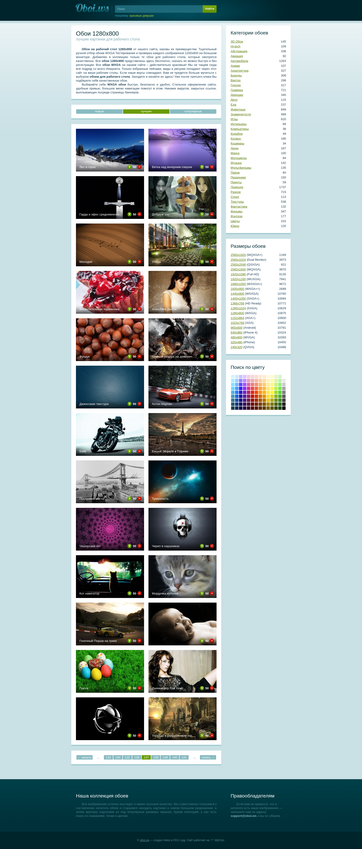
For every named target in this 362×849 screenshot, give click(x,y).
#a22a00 (256, 400)
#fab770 (260, 384)
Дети (234, 99)
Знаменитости (241, 114)
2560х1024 (238, 259)
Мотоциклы (239, 158)
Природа (237, 187)
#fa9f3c (260, 388)
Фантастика (239, 206)
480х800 (236, 337)
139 (165, 757)
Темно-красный (252, 408)
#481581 (244, 400)
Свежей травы (280, 404)
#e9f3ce (276, 376)
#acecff (233, 380)
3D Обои (237, 41)
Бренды (236, 75)
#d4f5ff (233, 376)
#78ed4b (280, 388)
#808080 (284, 392)
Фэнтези (236, 216)
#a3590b (260, 400)
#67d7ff (233, 388)
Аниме (235, 65)
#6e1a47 (248, 400)
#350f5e (244, 404)
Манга (235, 153)
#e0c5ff (244, 376)
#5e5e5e (284, 396)
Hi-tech (235, 46)
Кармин (252, 400)
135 (127, 757)
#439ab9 (233, 396)
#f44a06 (256, 392)
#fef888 (272, 384)
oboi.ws (144, 840)
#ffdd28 (268, 396)
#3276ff (236, 392)
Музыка (236, 163)
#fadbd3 (256, 376)
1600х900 (237, 289)
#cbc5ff (240, 376)
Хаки (272, 408)
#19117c (240, 400)
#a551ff (244, 384)
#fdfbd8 (272, 376)
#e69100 (264, 396)
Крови (252, 396)
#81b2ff (236, 384)
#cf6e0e (260, 396)
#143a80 (236, 404)
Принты (236, 182)
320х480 (236, 342)
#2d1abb (240, 392)
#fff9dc (268, 376)
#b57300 (264, 400)
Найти (209, 8)
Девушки (237, 95)
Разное (236, 192)
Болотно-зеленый (276, 408)
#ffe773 (268, 388)
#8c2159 (248, 396)
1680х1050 (238, 284)
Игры (234, 119)
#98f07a (280, 384)
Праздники (238, 177)
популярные (193, 111)
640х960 (236, 332)
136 (136, 757)
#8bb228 (276, 396)
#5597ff (236, 388)
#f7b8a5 (256, 380)
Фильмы (236, 211)
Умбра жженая (256, 404)
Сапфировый (240, 408)
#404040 (284, 400)
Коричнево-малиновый (252, 404)
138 (155, 757)
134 (117, 757)
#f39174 (256, 384)
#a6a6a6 (284, 388)
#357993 (233, 400)
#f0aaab (252, 380)
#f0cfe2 (248, 376)
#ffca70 (264, 384)
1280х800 (237, 313)
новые (99, 111)
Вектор (236, 80)
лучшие (146, 111)
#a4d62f (276, 392)
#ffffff (284, 376)
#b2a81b (272, 400)
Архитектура (239, 70)
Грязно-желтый (268, 408)
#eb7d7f (252, 384)
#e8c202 (268, 400)
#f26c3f (256, 388)
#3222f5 (240, 388)
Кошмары (237, 143)
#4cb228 (280, 396)
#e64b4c (252, 388)
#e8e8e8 (284, 380)
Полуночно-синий (236, 408)
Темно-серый (284, 404)
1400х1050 (238, 298)
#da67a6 (248, 384)
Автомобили (239, 61)
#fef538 (272, 392)
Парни (235, 172)
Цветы (235, 221)
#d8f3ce (280, 376)
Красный (252, 392)
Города (236, 85)
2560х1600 (238, 269)
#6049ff (240, 384)
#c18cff (244, 380)
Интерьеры (239, 124)
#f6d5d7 (252, 376)
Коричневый (260, 404)
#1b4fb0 (236, 400)
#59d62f (280, 392)
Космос (236, 138)
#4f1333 (248, 404)
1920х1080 (238, 274)
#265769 (233, 404)
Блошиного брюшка (256, 408)
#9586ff (240, 380)
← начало (84, 757)
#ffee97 (268, 384)
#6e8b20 (276, 400)
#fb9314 (260, 392)
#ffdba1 (264, 380)
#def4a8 (276, 380)
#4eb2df (233, 392)
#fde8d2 (260, 376)
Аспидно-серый (233, 408)
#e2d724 (272, 396)
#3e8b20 (280, 400)
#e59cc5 (248, 380)
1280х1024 (238, 308)
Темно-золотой (268, 404)
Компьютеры (240, 129)
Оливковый (272, 404)
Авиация (237, 56)
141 (184, 757)
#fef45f (272, 388)
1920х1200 (238, 279)
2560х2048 (238, 264)
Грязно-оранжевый (260, 408)
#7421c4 (244, 392)
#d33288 (248, 388)
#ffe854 (268, 392)
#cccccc (284, 384)
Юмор (235, 226)
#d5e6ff (236, 376)
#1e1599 (240, 396)
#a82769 (248, 392)
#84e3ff (233, 384)
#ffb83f (264, 388)
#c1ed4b (276, 388)
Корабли (237, 133)
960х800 (236, 327)
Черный (284, 408)
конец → (208, 757)
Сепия (264, 408)
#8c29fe (244, 388)
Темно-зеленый (280, 408)
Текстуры (237, 201)
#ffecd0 (264, 376)
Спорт (235, 197)
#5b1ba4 (244, 396)
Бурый (248, 408)
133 (108, 757)
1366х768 (237, 303)
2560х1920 (238, 255)
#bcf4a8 (280, 380)
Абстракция (239, 51)
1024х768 (237, 323)
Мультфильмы (241, 167)
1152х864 (237, 318)
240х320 (236, 347)
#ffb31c (264, 392)
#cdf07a (276, 384)
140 (174, 757)
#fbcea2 (260, 380)
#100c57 (240, 404)
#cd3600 (256, 396)
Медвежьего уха (264, 404)
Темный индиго (244, 408)
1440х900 (237, 293)
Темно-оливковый (276, 404)
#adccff (236, 380)
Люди (234, 148)
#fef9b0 (272, 380)
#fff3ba (268, 380)
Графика (237, 90)
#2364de (236, 396)
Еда (233, 104)
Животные (238, 109)
